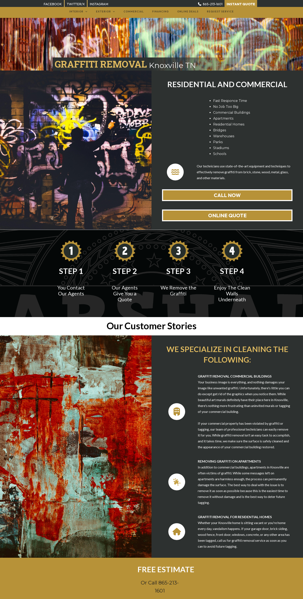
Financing (160, 11)
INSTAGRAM (99, 4)
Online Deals (187, 11)
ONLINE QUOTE (227, 215)
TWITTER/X (76, 4)
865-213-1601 (212, 4)
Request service (220, 11)
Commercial (134, 11)
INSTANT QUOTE (241, 4)
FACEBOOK (53, 4)
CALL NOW (227, 195)
